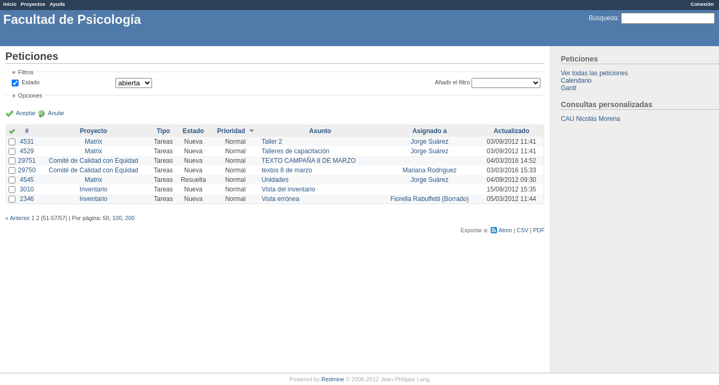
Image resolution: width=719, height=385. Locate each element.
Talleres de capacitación (296, 151)
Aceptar (25, 113)
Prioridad (231, 131)
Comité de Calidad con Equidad (93, 160)
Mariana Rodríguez (430, 170)
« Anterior (17, 218)
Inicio (9, 4)
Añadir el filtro (452, 82)
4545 (27, 179)
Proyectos (33, 4)
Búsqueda (603, 18)
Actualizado (511, 131)
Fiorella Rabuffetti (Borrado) (429, 199)
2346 (27, 199)
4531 (27, 141)
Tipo (163, 131)
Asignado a (429, 131)
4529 (27, 151)
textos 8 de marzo (287, 170)
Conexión (702, 4)
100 (117, 218)
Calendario (576, 80)
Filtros (25, 72)
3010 (27, 189)
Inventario (93, 189)
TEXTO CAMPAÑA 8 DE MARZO (309, 160)
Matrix (93, 141)
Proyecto (93, 131)
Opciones (30, 95)
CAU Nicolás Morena (590, 118)
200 (130, 218)
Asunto (320, 131)
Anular (56, 113)
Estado (31, 82)
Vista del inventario (288, 189)
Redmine (332, 379)
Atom (505, 230)
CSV (522, 230)
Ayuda (57, 4)
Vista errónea (280, 199)
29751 (26, 160)
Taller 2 (272, 141)
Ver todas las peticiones (594, 73)
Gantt (568, 88)
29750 (26, 170)
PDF (539, 230)
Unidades (275, 179)
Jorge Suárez (429, 141)
